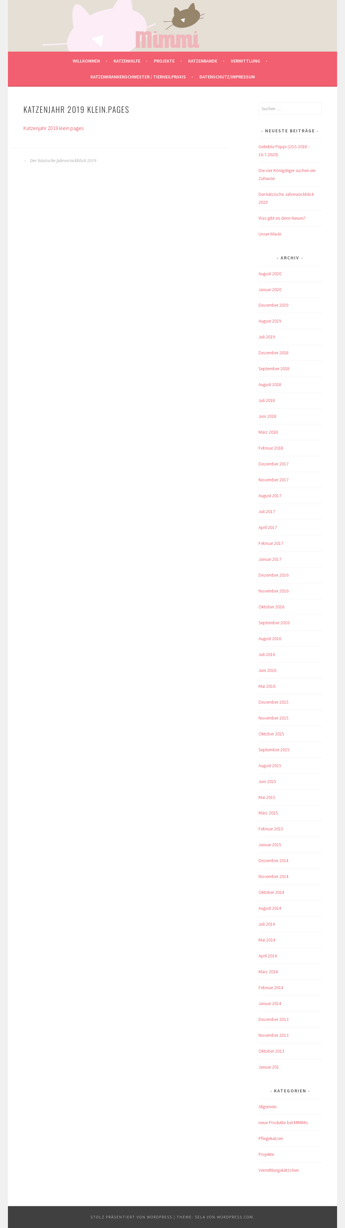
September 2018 (274, 369)
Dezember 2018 (274, 353)
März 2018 (268, 432)
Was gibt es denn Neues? (282, 218)
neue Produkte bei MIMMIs (283, 1122)
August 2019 (270, 321)
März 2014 (268, 972)
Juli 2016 (267, 654)
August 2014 (270, 908)
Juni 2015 (267, 781)
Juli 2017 (267, 511)
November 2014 (274, 876)
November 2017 (274, 480)
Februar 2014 (271, 987)
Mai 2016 (267, 686)
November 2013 (274, 1035)
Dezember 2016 (274, 575)
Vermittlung (245, 61)
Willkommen (86, 61)
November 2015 (274, 718)
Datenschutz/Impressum (227, 77)
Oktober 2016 (271, 607)
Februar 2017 (271, 543)
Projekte (164, 61)
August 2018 (270, 384)
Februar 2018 (271, 448)
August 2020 (270, 274)
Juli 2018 (267, 400)
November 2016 (274, 591)
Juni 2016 (267, 670)
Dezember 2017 (274, 464)
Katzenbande (202, 61)
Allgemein (268, 1107)
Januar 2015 (270, 845)
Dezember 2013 (274, 1019)
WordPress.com (235, 1216)
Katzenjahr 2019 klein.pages (53, 128)
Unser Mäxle (270, 234)
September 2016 (274, 623)
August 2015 (270, 765)
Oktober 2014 (271, 892)
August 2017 (270, 496)
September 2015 (274, 750)
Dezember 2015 (274, 702)
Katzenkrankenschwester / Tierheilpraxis (138, 77)
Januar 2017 (270, 559)
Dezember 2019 (274, 305)
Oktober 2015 (271, 734)
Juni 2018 (267, 416)
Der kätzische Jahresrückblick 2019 (59, 160)
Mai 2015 (267, 797)
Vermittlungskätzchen (279, 1170)
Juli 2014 (267, 924)
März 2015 (268, 813)
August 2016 (270, 638)
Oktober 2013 (271, 1051)
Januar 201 (269, 1067)
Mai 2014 (267, 940)
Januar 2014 (270, 1003)
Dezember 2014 (274, 860)
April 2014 (268, 956)
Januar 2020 (270, 289)
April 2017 (268, 527)
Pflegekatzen (271, 1138)
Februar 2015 (271, 829)
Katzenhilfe (127, 61)
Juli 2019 (267, 337)
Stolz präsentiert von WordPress (131, 1216)
